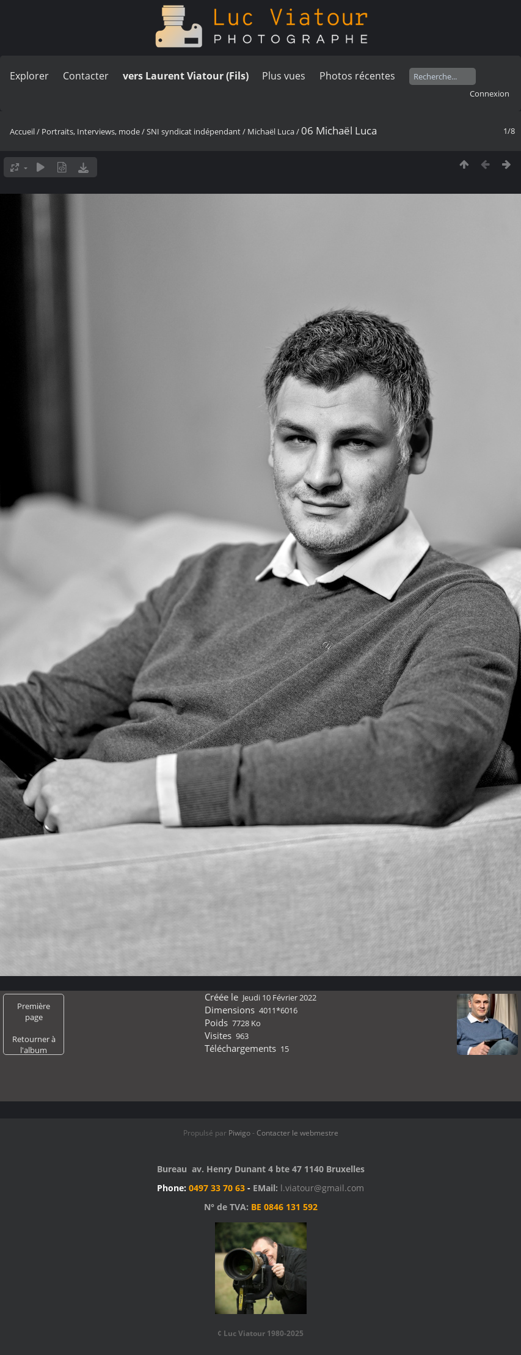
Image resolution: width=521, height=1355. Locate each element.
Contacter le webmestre (297, 1133)
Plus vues (283, 76)
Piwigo (239, 1133)
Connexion (489, 93)
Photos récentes (357, 76)
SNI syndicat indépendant (194, 131)
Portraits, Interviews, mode (91, 131)
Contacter (86, 76)
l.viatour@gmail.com (322, 1188)
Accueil (22, 131)
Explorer (29, 76)
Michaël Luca (270, 131)
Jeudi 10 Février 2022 (279, 997)
